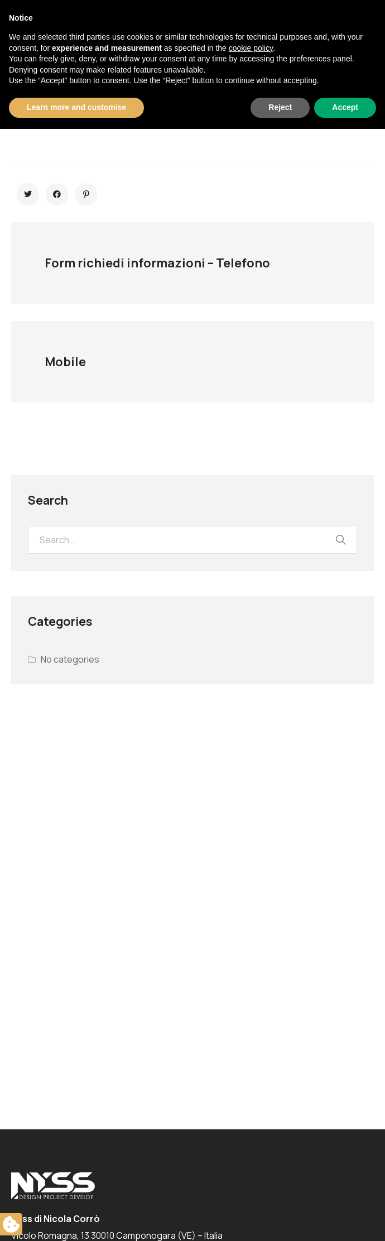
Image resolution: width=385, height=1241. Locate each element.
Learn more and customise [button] (76, 1219)
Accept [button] (345, 1219)
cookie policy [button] (251, 1160)
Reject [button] (280, 1219)
